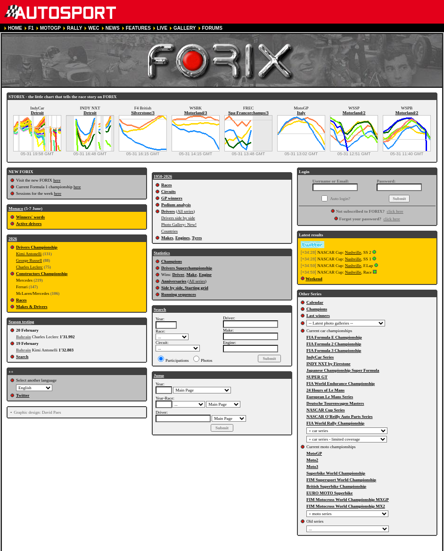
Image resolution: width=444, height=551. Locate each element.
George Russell (29, 260)
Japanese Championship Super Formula (342, 370)
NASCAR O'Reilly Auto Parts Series (339, 416)
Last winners (318, 315)
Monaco (15, 208)
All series (185, 211)
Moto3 (312, 466)
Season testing (21, 321)
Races (21, 300)
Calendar (314, 302)
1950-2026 (163, 176)
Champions (171, 261)
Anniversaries (174, 281)
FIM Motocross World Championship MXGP (347, 499)
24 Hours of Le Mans (325, 390)
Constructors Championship (41, 273)
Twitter (22, 395)
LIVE (162, 28)
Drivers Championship (37, 247)
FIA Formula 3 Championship (333, 350)
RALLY (74, 28)
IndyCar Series (320, 357)
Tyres (197, 237)
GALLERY (184, 28)
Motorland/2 (354, 112)
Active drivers (28, 223)
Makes (167, 237)
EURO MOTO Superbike (329, 493)
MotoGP (314, 453)
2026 (12, 238)
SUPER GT (317, 377)
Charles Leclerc (29, 267)
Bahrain (23, 336)
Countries (169, 231)
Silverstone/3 (143, 112)
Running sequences (178, 294)
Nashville (353, 252)
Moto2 (312, 460)
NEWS (113, 28)
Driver (178, 274)
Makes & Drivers (31, 306)
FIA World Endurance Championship (340, 383)
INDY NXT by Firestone (328, 363)
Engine (205, 274)
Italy (301, 112)
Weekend (313, 278)
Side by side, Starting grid (184, 287)
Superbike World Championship (335, 473)
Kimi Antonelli (28, 253)
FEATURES (138, 28)
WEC (93, 28)
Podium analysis (176, 204)
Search (22, 356)
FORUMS (212, 28)
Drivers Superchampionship (186, 268)
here (57, 180)
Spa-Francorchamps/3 (248, 112)
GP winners (171, 198)
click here (394, 211)
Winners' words (30, 217)
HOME (15, 28)
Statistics (162, 252)
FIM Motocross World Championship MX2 (345, 506)
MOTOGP (50, 28)
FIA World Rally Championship (335, 423)
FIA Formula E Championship (334, 337)
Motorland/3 (195, 112)
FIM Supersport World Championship (341, 479)
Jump (159, 375)
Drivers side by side (178, 218)
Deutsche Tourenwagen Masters (335, 403)
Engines (182, 237)
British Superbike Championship (336, 486)
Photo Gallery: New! (179, 224)
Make (191, 274)
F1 (31, 28)
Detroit (37, 112)
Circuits (168, 191)
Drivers (168, 211)
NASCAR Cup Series (325, 410)
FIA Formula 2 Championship (333, 344)
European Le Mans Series (329, 396)
